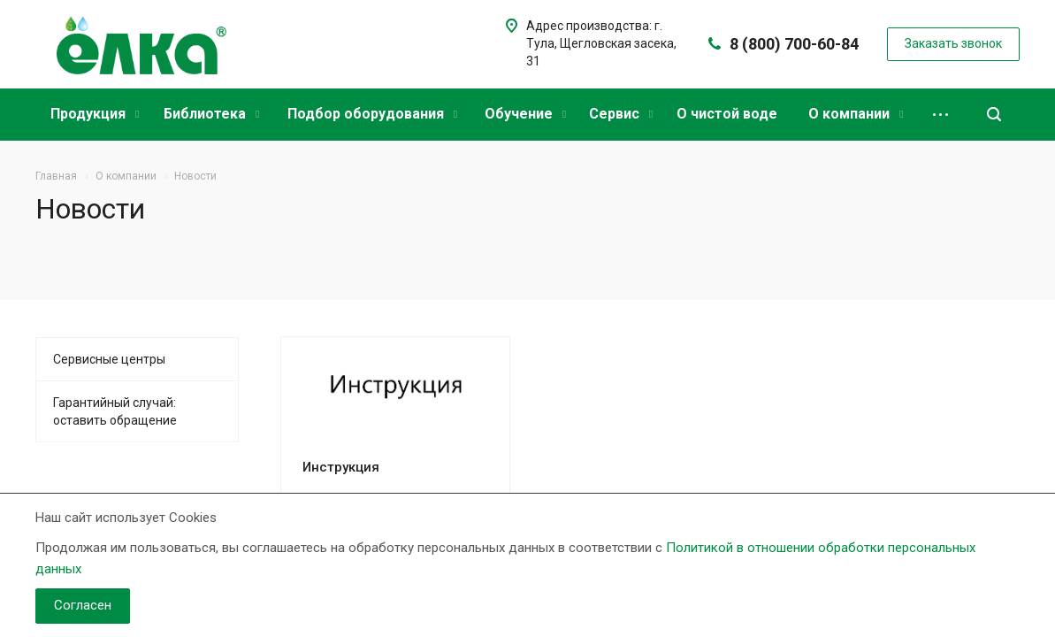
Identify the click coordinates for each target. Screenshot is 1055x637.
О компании (855, 113)
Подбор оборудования (372, 113)
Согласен (82, 605)
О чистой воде (727, 113)
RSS (1002, 212)
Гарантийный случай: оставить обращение (115, 411)
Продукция (94, 113)
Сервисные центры (109, 359)
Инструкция (340, 467)
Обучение (525, 113)
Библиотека (211, 113)
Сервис (621, 113)
